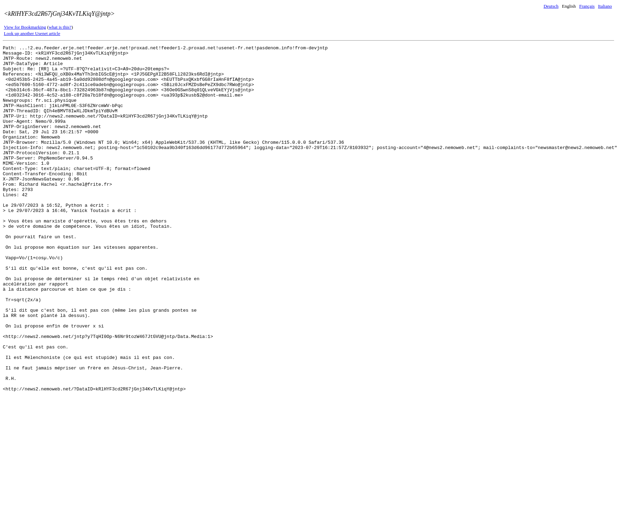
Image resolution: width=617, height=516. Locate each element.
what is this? (60, 27)
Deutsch (551, 6)
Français (587, 6)
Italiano (605, 6)
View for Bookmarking (25, 27)
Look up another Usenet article (32, 33)
